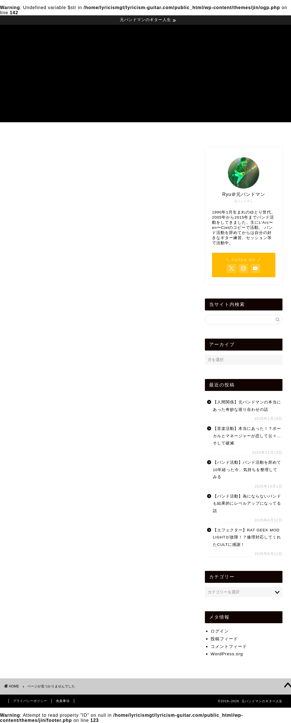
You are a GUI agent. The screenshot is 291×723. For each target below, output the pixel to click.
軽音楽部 (41, 568)
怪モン (38, 515)
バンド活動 (43, 478)
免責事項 (63, 701)
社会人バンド (45, 546)
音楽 (36, 591)
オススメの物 (45, 440)
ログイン (220, 631)
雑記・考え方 (202, 132)
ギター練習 (43, 447)
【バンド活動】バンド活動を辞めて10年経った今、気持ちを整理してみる (247, 469)
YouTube (41, 395)
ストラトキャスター (53, 470)
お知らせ (41, 409)
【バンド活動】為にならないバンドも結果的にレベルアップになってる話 (247, 503)
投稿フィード (224, 638)
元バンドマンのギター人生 (145, 33)
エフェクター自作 (50, 432)
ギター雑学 (43, 455)
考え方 (38, 553)
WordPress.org (227, 653)
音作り (38, 583)
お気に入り (43, 402)
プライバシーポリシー (30, 701)
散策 (36, 523)
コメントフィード (229, 646)
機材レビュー (147, 132)
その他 (38, 417)
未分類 (38, 531)
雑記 (36, 576)
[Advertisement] (145, 82)
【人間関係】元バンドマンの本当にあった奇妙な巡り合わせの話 (247, 406)
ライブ (38, 493)
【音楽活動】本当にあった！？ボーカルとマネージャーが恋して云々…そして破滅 (247, 435)
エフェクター (45, 425)
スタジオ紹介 (45, 462)
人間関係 (41, 500)
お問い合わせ (257, 132)
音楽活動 (41, 598)
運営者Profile (34, 132)
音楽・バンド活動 (92, 132)
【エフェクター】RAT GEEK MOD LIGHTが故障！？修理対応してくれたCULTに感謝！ (247, 537)
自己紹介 (41, 561)
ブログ (38, 485)
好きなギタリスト (50, 508)
